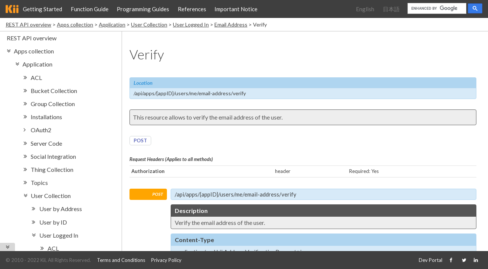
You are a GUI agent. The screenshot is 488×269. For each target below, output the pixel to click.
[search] (436, 8)
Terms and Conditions (121, 260)
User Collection (149, 24)
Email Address (230, 24)
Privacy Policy (166, 260)
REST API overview (28, 24)
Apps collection (75, 24)
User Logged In (191, 24)
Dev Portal (430, 260)
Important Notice (235, 9)
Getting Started (42, 9)
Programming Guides (143, 9)
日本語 (391, 9)
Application (112, 24)
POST (140, 140)
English (365, 9)
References (192, 9)
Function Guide (90, 9)
